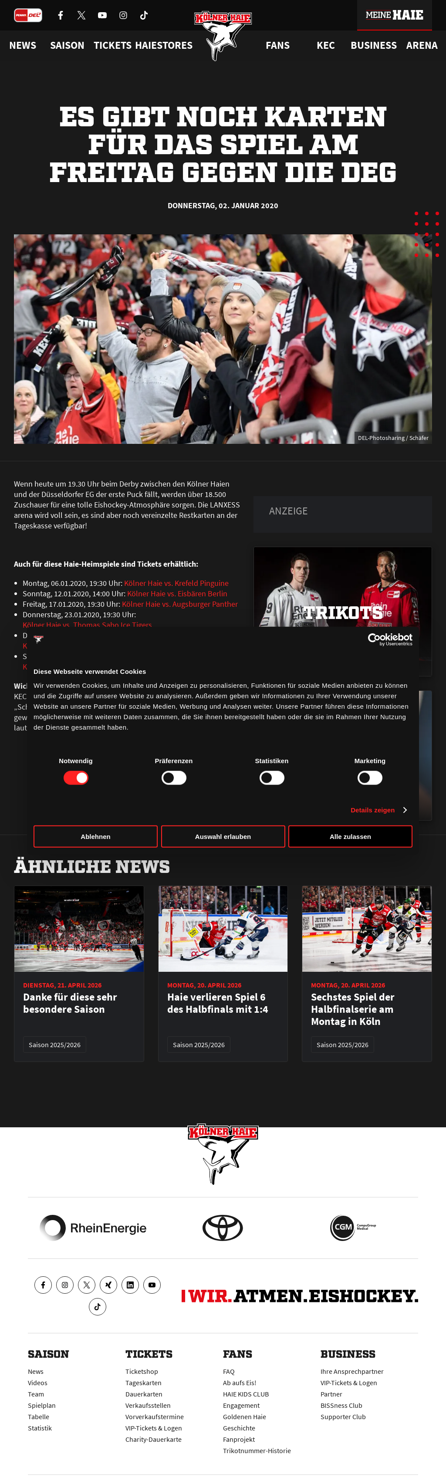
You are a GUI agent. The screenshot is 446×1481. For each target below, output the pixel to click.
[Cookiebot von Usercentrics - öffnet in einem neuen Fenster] (374, 639)
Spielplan (42, 1405)
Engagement (241, 1405)
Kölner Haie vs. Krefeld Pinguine (176, 583)
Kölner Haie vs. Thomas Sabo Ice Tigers (87, 625)
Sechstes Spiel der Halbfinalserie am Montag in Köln (353, 1009)
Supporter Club (343, 1416)
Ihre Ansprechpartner (352, 1371)
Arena (422, 45)
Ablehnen (95, 836)
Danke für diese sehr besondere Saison (70, 1003)
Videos (37, 1382)
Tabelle (38, 1416)
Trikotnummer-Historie (257, 1450)
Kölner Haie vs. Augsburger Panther (180, 604)
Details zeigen (373, 810)
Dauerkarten (143, 1394)
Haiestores (164, 45)
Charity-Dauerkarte (153, 1439)
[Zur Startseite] (223, 36)
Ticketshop (141, 1371)
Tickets (113, 45)
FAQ (229, 1371)
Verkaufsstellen (148, 1405)
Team (36, 1394)
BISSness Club (341, 1405)
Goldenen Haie (244, 1416)
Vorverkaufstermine (154, 1416)
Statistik (40, 1428)
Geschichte (239, 1428)
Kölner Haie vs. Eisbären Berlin (177, 593)
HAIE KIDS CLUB (246, 1394)
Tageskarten (143, 1382)
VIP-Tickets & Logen (153, 1428)
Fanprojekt (239, 1439)
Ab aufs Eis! (240, 1382)
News (36, 1371)
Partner (331, 1394)
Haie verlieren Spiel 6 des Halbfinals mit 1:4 (217, 1003)
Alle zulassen (350, 836)
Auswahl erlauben (223, 836)
